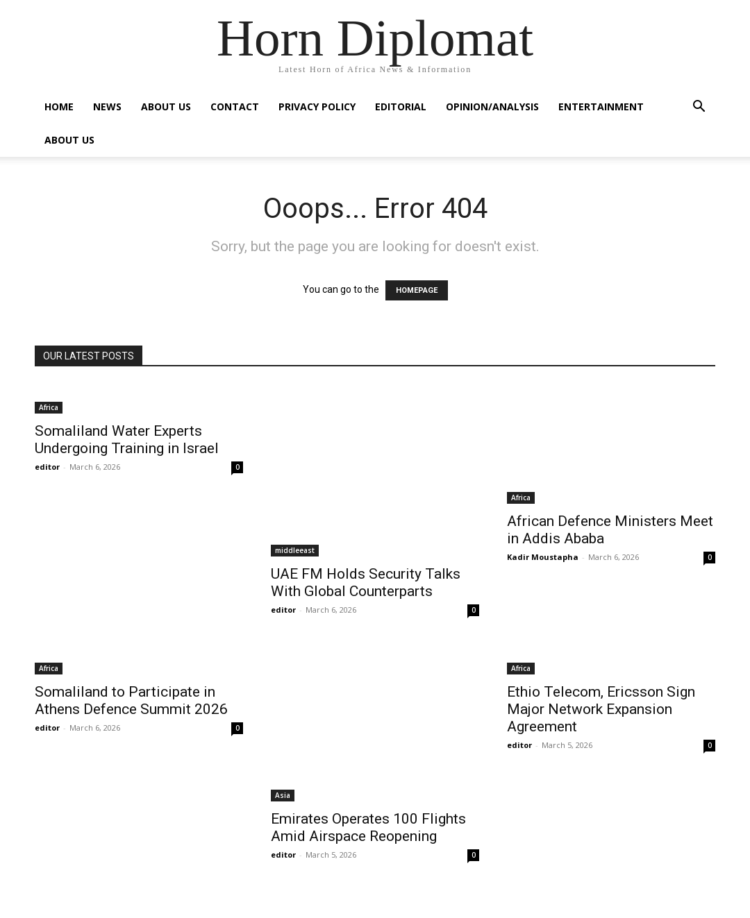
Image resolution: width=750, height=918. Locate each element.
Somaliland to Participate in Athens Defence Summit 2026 (131, 700)
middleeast (295, 550)
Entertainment (601, 106)
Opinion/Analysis (492, 106)
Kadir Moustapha (542, 557)
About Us (166, 106)
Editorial (400, 106)
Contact (234, 106)
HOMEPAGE (417, 290)
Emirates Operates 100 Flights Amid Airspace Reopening (368, 827)
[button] (698, 107)
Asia (282, 795)
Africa (48, 407)
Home (59, 106)
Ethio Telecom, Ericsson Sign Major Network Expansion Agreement (601, 709)
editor (47, 466)
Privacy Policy (317, 106)
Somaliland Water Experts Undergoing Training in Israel (127, 440)
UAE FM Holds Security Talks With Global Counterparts (365, 583)
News (107, 106)
